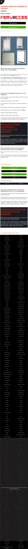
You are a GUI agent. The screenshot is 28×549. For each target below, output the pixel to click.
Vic (20, 338)
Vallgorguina (7, 364)
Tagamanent (21, 406)
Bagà (21, 255)
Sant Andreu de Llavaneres (7, 275)
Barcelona (7, 235)
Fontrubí (21, 422)
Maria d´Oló (21, 382)
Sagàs (21, 412)
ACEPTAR (17, 491)
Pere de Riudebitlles (7, 310)
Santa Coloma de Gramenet (21, 354)
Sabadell (21, 324)
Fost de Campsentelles (21, 330)
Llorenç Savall (7, 318)
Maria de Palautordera (21, 390)
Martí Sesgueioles (21, 312)
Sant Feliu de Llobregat (21, 320)
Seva (7, 388)
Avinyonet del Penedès (21, 302)
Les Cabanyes (21, 374)
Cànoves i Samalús (21, 241)
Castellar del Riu (21, 342)
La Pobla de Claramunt (21, 326)
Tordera (21, 400)
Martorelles (7, 356)
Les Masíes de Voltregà (7, 372)
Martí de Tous (21, 314)
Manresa (21, 267)
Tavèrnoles (7, 404)
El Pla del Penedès (21, 432)
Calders (7, 306)
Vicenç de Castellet (7, 245)
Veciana (21, 360)
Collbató (7, 432)
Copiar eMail (14, 177)
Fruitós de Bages (7, 330)
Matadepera (21, 344)
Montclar (21, 428)
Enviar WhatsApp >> (13, 27)
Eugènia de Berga (7, 354)
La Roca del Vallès (7, 376)
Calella (21, 261)
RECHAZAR (11, 491)
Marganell (7, 358)
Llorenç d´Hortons (21, 318)
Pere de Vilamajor (7, 247)
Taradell (21, 404)
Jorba (7, 424)
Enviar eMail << (14, 174)
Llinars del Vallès (21, 370)
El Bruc (7, 398)
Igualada (21, 430)
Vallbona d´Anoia (7, 366)
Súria (7, 368)
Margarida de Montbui (20, 384)
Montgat (21, 426)
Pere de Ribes (21, 310)
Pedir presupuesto (13, 23)
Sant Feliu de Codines (7, 322)
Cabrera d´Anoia (21, 545)
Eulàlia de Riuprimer (21, 352)
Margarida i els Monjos (7, 384)
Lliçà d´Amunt (21, 396)
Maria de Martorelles (7, 380)
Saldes (7, 370)
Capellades (21, 251)
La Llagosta (21, 328)
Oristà (7, 390)
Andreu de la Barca (21, 275)
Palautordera (7, 324)
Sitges (21, 386)
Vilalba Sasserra (7, 360)
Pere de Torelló (21, 247)
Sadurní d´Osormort (7, 326)
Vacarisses (21, 366)
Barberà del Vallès (7, 253)
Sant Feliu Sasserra (21, 308)
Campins (21, 257)
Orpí (21, 388)
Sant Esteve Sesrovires (21, 322)
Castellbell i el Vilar (21, 340)
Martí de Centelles (7, 316)
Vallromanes (7, 362)
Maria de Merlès (20, 392)
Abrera (7, 402)
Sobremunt (7, 386)
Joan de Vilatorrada (7, 263)
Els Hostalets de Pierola (21, 434)
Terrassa (21, 348)
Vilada (7, 338)
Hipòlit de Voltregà (21, 306)
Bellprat (7, 545)
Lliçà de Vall (7, 396)
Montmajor (7, 426)
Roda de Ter (21, 271)
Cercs (21, 436)
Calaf (7, 340)
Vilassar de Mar (7, 237)
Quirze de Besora (7, 334)
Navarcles (7, 269)
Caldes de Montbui (7, 308)
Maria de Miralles (7, 392)
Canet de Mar (21, 243)
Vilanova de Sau (20, 358)
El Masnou (7, 434)
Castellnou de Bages (7, 412)
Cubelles (7, 400)
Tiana (7, 348)
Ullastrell (7, 382)
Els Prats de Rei (20, 346)
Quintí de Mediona (21, 334)
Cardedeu (21, 249)
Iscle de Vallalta (7, 265)
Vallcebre (20, 364)
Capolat (7, 251)
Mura (21, 269)
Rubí (7, 271)
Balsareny (21, 253)
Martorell (21, 356)
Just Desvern (7, 320)
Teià (7, 350)
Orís (21, 414)
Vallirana (21, 362)
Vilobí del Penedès (21, 394)
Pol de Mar (7, 336)
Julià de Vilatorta (7, 249)
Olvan (7, 416)
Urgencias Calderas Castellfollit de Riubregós (7, 547)
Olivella (7, 418)
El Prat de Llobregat (7, 436)
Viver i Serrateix (7, 394)
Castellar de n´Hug (7, 344)
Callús (21, 259)
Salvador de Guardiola (20, 245)
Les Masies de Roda (21, 372)
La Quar (21, 376)
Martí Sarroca (7, 314)
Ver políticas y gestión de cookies (14, 489)
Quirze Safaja (7, 332)
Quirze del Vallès (21, 332)
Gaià (7, 422)
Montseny (21, 235)
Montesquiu (7, 428)
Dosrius (21, 398)
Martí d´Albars (21, 316)
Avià (21, 408)
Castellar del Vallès (7, 342)
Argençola (21, 410)
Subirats (21, 368)
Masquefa (7, 346)
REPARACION (7, 183)
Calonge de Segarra (7, 259)
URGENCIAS (21, 183)
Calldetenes (7, 261)
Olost (21, 416)
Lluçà (7, 414)
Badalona (7, 302)
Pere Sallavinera (21, 336)
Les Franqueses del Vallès (7, 374)
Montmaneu (21, 424)
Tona (21, 237)
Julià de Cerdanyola (7, 239)
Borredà (7, 408)
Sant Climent (7, 378)
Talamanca (7, 406)
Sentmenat (21, 420)
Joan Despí (21, 239)
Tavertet (21, 402)
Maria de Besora (7, 420)
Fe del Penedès (21, 350)
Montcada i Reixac (7, 430)
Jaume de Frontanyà (21, 263)
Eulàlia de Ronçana (7, 352)
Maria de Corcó (21, 380)
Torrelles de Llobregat (21, 418)
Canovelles (7, 243)
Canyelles (7, 241)
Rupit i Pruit (21, 265)
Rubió (7, 267)
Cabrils (7, 257)
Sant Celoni (21, 378)
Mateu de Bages (7, 312)
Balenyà (7, 255)
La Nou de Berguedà (7, 328)
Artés (7, 410)
